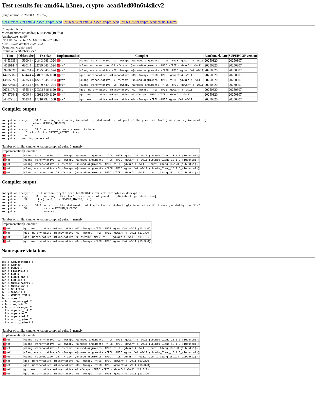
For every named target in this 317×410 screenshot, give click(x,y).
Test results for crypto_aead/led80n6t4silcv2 (148, 22)
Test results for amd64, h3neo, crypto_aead (91, 22)
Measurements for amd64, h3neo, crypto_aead (32, 22)
